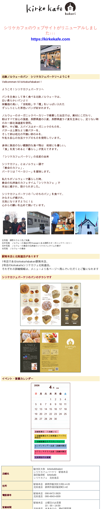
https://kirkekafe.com (50, 39)
